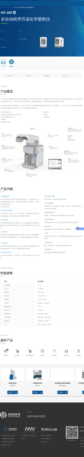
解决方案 (56, 3)
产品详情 (12, 392)
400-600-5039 (11, 3)
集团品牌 (80, 3)
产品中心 (39, 3)
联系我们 (72, 3)
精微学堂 (64, 3)
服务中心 (47, 3)
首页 (4, 7)
